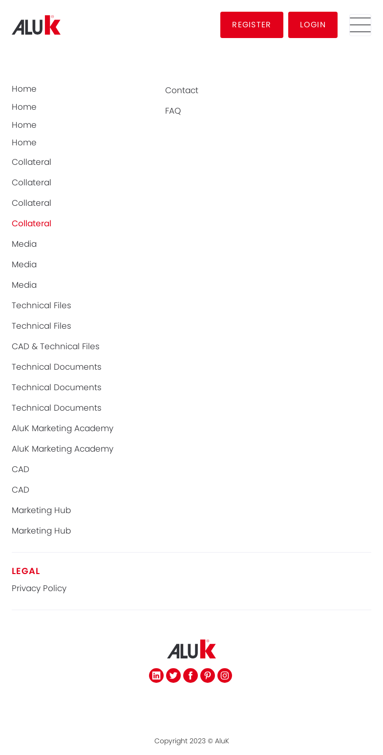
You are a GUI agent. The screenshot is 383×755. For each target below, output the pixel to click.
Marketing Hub (41, 510)
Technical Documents (57, 367)
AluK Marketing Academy (62, 428)
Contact (181, 90)
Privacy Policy (39, 588)
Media (24, 244)
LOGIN (313, 24)
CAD (20, 469)
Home (24, 89)
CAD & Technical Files (56, 346)
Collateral (31, 162)
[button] (360, 25)
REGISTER (251, 24)
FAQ (173, 111)
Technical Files (41, 305)
